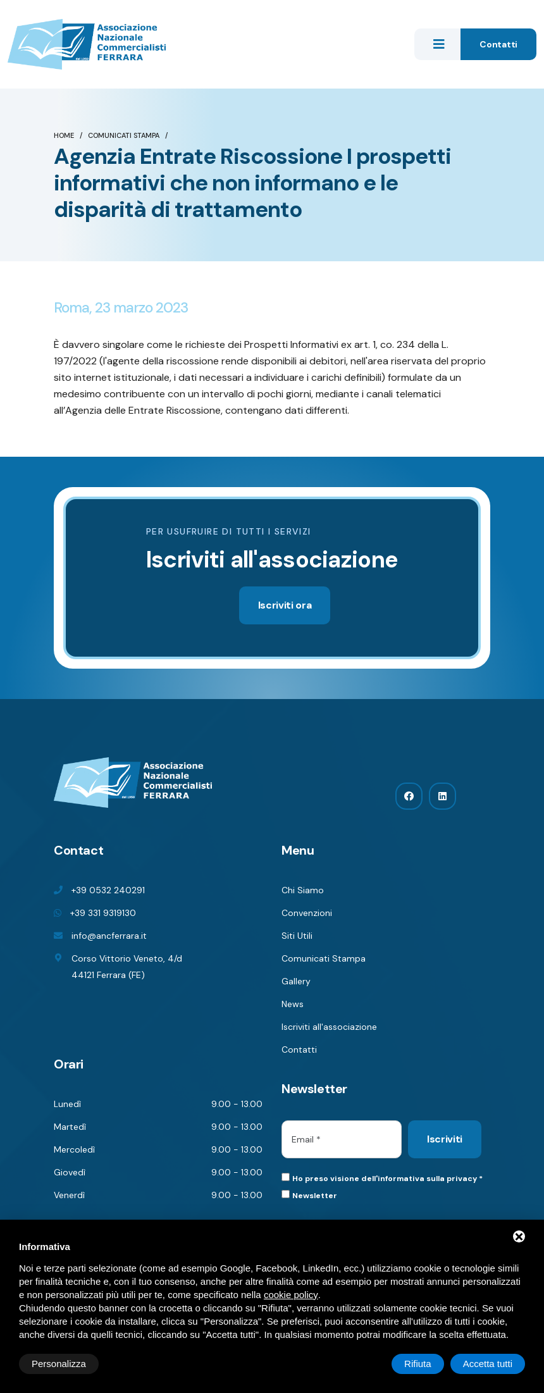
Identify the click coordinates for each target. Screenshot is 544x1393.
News (292, 1004)
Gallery (296, 981)
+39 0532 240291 (108, 890)
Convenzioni (306, 913)
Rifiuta (417, 1363)
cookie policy (291, 1294)
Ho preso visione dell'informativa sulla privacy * (387, 1178)
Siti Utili (296, 935)
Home (64, 135)
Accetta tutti (487, 1363)
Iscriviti (444, 1139)
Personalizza (59, 1363)
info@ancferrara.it (109, 935)
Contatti (498, 44)
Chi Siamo (302, 890)
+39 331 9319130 (103, 913)
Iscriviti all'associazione (329, 1026)
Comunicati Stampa (123, 135)
